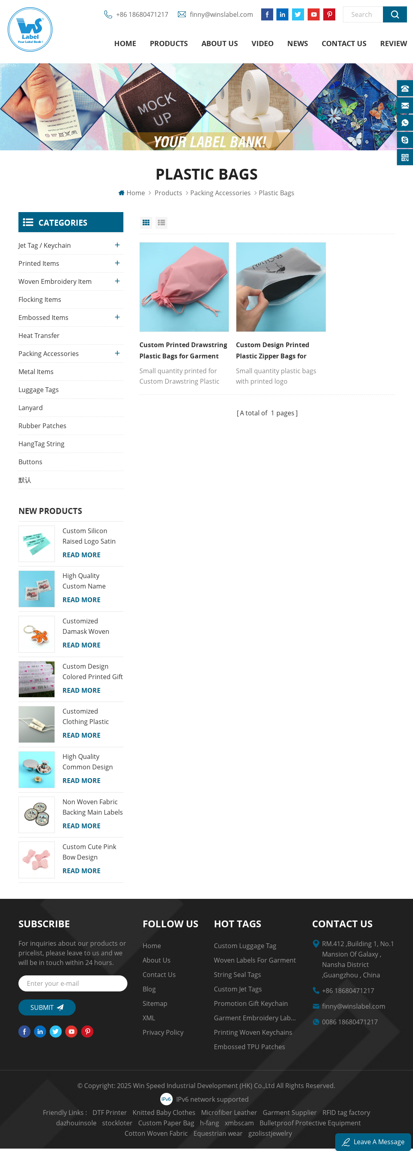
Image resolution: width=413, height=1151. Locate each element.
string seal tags (237, 977)
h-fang (152, 1125)
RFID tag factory (323, 1115)
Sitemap (155, 1005)
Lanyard (30, 410)
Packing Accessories (220, 195)
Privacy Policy (163, 1034)
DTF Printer (87, 1115)
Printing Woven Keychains (253, 1034)
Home (125, 44)
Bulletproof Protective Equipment (253, 1125)
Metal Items (36, 374)
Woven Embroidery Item (55, 283)
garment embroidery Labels (255, 1020)
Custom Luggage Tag (245, 948)
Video (263, 44)
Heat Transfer (39, 338)
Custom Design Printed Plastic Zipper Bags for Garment (263, 344)
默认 (24, 482)
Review (393, 44)
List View (161, 225)
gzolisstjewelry (236, 1135)
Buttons (30, 464)
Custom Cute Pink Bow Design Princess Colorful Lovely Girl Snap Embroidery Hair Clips (89, 855)
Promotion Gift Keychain (251, 1005)
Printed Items (38, 265)
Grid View (146, 225)
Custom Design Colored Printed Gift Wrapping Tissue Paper (92, 674)
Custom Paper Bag (109, 1125)
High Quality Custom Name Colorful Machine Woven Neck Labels (91, 584)
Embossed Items (43, 320)
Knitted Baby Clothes (141, 1115)
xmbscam (182, 1125)
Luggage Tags (38, 392)
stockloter (60, 1125)
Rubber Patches (42, 428)
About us (219, 44)
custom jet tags (238, 991)
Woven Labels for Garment (255, 962)
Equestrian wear (184, 1135)
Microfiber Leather (206, 1115)
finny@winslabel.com (219, 16)
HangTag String (41, 446)
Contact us (344, 44)
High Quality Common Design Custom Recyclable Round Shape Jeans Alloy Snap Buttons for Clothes (91, 765)
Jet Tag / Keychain (44, 247)
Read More (81, 557)
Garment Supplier (267, 1115)
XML (149, 1020)
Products (169, 44)
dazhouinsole (373, 1115)
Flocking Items (39, 301)
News (297, 44)
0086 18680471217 (350, 1024)
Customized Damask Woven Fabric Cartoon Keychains (85, 629)
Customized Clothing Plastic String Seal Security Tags (91, 719)
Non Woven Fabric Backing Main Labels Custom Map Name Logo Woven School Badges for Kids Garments (92, 810)
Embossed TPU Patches (249, 1049)
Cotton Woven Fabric (341, 1125)
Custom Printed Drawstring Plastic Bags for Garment (177, 344)
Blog (149, 991)
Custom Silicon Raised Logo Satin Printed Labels (89, 539)
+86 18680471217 (140, 16)
